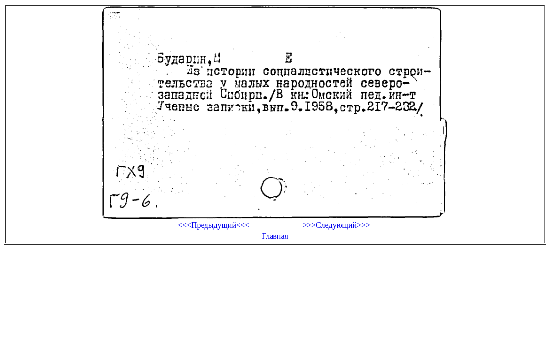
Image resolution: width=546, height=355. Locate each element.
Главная (275, 236)
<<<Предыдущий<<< (213, 225)
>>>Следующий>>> (336, 225)
